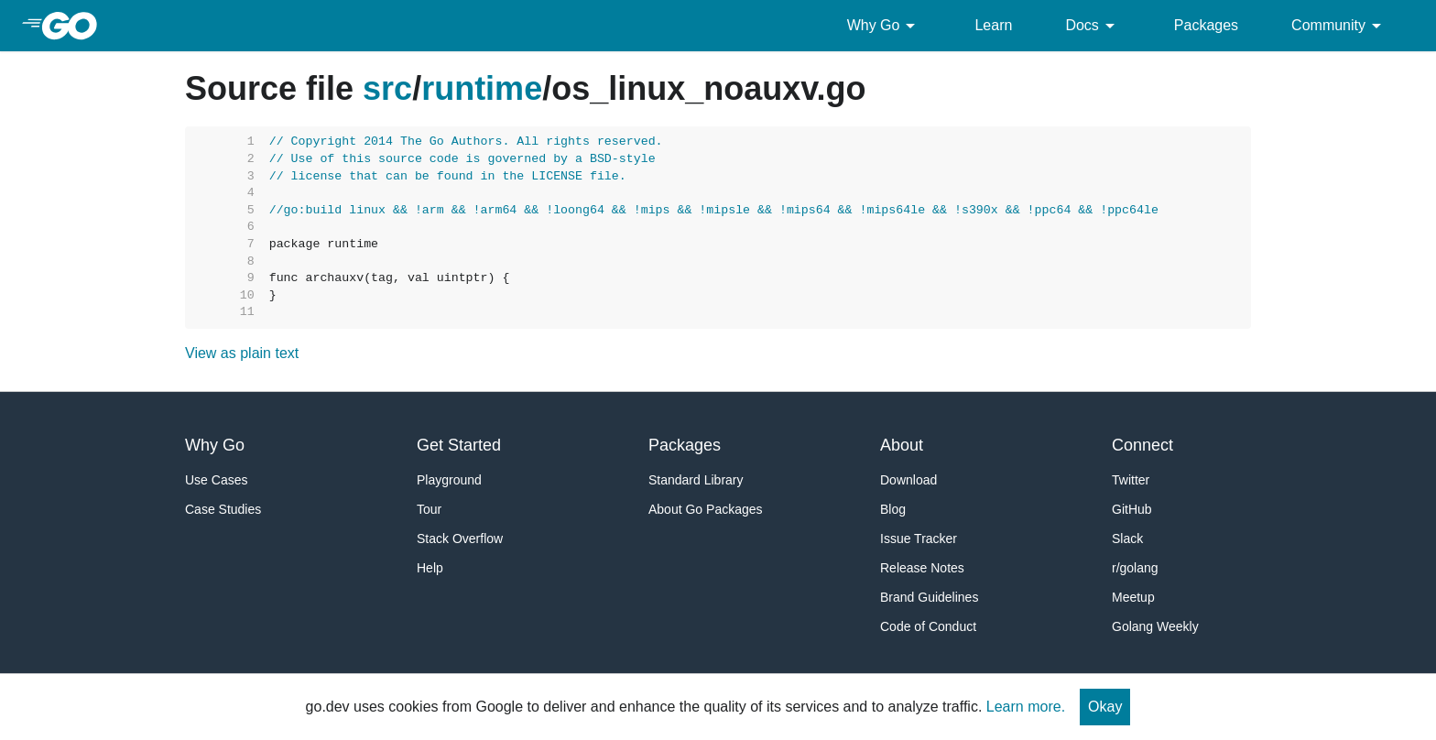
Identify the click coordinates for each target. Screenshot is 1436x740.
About (901, 445)
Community (1339, 26)
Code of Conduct (928, 626)
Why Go (884, 26)
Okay (1105, 706)
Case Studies (223, 509)
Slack (1127, 538)
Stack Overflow (460, 538)
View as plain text (242, 353)
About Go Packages (705, 509)
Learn (993, 25)
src (387, 88)
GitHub (1132, 509)
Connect (1142, 445)
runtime (481, 88)
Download (908, 480)
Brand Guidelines (929, 597)
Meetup (1133, 597)
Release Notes (922, 567)
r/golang (1135, 567)
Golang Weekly (1155, 626)
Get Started (459, 445)
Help (430, 567)
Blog (893, 509)
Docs (1092, 26)
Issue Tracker (918, 538)
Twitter (1130, 480)
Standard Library (696, 480)
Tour (429, 509)
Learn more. (1025, 706)
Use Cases (216, 480)
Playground (449, 480)
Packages (1206, 25)
